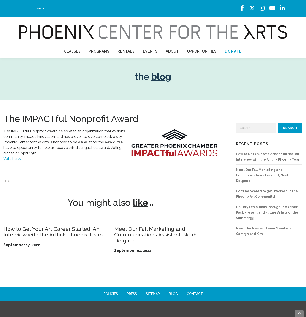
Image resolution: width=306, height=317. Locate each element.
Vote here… (12, 158)
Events (150, 51)
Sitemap (153, 294)
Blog (173, 294)
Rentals (126, 51)
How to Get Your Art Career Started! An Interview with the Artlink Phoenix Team (53, 232)
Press (132, 294)
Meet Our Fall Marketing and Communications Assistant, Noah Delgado (155, 235)
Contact (195, 294)
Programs (99, 51)
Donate (233, 51)
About (172, 51)
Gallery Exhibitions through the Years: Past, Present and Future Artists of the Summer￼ (267, 212)
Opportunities (202, 51)
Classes (72, 51)
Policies (110, 294)
